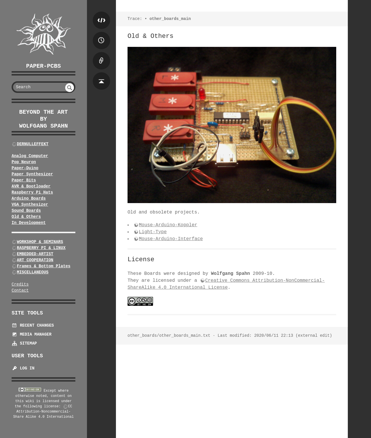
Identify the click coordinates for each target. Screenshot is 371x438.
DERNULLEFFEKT (32, 144)
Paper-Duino (25, 168)
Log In (23, 368)
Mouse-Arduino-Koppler (168, 225)
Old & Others (26, 216)
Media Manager (32, 334)
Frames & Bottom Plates (43, 266)
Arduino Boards (29, 198)
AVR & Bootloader (31, 186)
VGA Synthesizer (30, 204)
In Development (29, 222)
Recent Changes (33, 325)
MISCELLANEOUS (32, 272)
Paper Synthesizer (32, 174)
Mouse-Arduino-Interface (171, 239)
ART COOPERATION (35, 260)
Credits (20, 284)
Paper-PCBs (43, 66)
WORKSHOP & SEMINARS (40, 242)
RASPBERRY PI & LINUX (41, 248)
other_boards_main (170, 18)
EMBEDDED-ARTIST (35, 254)
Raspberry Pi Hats (32, 192)
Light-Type (153, 232)
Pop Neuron (24, 162)
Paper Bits (24, 180)
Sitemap (24, 343)
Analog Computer (30, 156)
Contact (20, 290)
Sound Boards (26, 210)
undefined (69, 87)
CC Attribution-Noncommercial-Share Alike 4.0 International (43, 411)
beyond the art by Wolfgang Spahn (43, 119)
